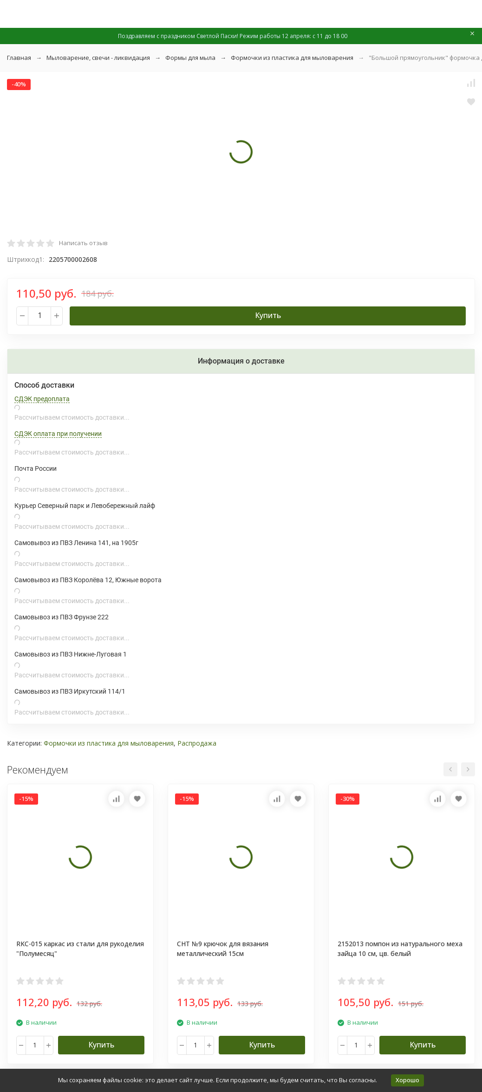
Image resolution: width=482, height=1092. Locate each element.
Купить (268, 315)
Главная (19, 57)
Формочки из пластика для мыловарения (292, 57)
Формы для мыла (190, 57)
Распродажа (196, 743)
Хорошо (407, 1080)
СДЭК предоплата (42, 399)
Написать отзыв (83, 243)
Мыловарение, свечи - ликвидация (98, 57)
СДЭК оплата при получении (58, 433)
